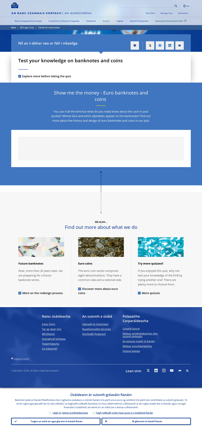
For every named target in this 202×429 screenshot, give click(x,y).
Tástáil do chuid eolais (49, 27)
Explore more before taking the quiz (46, 76)
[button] (181, 6)
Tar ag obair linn (51, 329)
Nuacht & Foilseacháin (139, 21)
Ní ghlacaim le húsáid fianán (146, 420)
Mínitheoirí (48, 334)
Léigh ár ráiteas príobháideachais (70, 411)
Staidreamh (91, 21)
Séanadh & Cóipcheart (95, 324)
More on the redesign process (42, 293)
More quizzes (151, 293)
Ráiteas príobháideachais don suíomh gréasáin (140, 335)
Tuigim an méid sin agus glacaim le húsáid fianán (55, 420)
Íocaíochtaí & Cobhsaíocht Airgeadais (64, 21)
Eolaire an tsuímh (21, 358)
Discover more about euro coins (98, 291)
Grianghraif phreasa (54, 339)
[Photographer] (121, 254)
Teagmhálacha (50, 343)
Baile (13, 27)
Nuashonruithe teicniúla (96, 329)
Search (176, 5)
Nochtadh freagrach (94, 334)
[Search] (159, 5)
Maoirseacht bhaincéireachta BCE (171, 20)
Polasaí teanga (131, 351)
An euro (106, 21)
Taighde (119, 21)
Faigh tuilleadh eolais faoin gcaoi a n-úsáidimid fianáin (124, 411)
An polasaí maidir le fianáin (139, 341)
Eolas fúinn (150, 13)
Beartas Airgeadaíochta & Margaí (28, 21)
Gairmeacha (183, 13)
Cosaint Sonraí (131, 328)
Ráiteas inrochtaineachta (137, 346)
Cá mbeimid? (49, 348)
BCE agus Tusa (166, 13)
